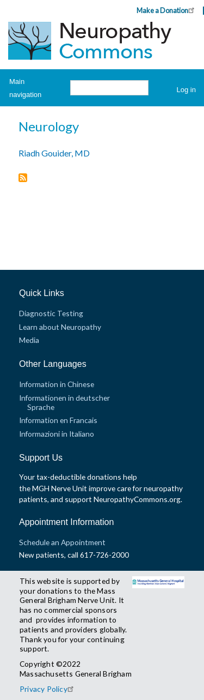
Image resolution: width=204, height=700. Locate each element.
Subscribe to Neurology (22, 178)
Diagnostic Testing (51, 313)
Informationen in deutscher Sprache (64, 402)
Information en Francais (58, 420)
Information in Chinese (56, 384)
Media (29, 340)
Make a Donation (167, 10)
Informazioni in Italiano (56, 433)
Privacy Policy (48, 688)
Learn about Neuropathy (60, 326)
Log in (186, 90)
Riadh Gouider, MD (54, 153)
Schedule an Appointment (62, 542)
